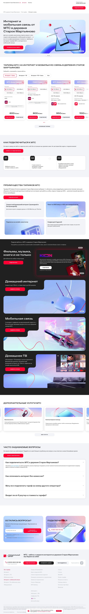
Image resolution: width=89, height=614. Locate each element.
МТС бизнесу (34, 585)
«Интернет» (34, 591)
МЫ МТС (60, 575)
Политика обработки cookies (43, 611)
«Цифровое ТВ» (35, 596)
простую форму (16, 466)
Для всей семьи (35, 601)
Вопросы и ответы (63, 580)
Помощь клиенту (62, 582)
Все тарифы (7, 570)
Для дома (24, 2)
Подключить (9, 117)
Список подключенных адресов (39, 575)
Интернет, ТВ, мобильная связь (12, 582)
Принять (59, 610)
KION (33, 599)
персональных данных (23, 535)
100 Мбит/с (10, 89)
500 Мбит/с (10, 93)
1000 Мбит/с (20, 93)
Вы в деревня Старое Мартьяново (11, 2)
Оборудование (8, 585)
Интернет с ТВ (7, 575)
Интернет (6, 572)
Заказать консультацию (32, 531)
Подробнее (19, 117)
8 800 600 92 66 (81, 3)
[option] (10, 76)
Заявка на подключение (37, 580)
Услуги (60, 570)
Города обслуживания (37, 570)
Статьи (60, 572)
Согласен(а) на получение (20, 538)
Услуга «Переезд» (35, 582)
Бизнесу (30, 2)
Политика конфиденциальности (24, 612)
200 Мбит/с (20, 89)
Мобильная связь (8, 577)
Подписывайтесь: (77, 563)
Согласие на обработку (8, 612)
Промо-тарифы (62, 577)
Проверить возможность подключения (41, 577)
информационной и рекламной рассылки (25, 538)
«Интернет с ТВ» (35, 594)
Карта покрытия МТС (36, 572)
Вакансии (60, 587)
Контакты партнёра (63, 585)
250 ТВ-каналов (55, 96)
